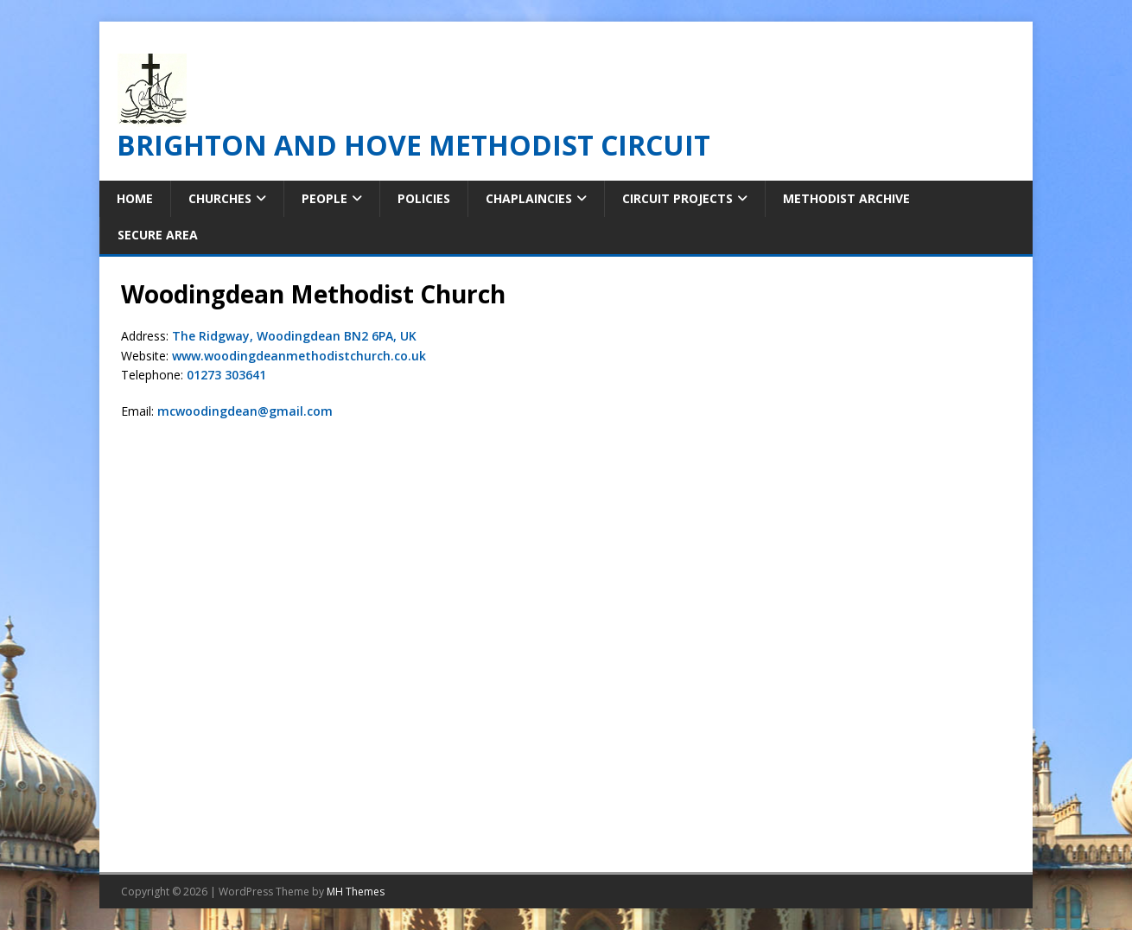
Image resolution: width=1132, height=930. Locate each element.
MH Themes (356, 891)
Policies (423, 198)
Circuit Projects (677, 198)
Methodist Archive (846, 198)
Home (135, 198)
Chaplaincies (529, 198)
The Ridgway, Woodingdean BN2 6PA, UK (294, 336)
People (324, 198)
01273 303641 (226, 374)
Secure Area (158, 234)
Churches (219, 198)
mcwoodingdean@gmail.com (245, 411)
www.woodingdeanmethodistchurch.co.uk (299, 355)
